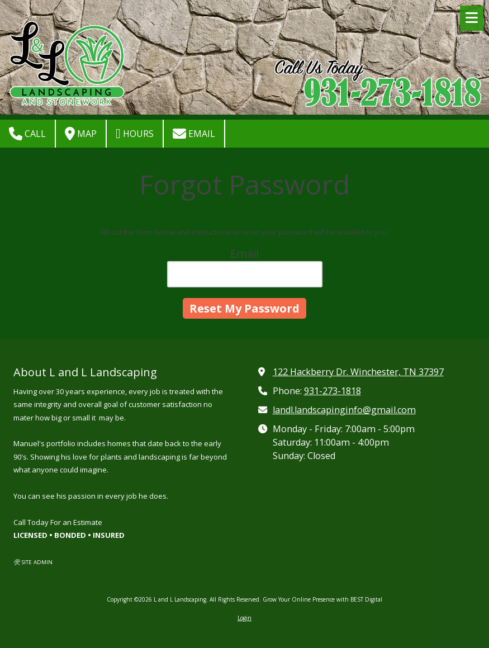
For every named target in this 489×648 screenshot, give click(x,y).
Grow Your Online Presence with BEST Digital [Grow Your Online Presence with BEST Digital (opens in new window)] (322, 599)
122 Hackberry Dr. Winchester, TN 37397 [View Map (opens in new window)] (358, 372)
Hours (135, 133)
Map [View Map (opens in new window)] (81, 133)
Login (244, 618)
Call (27, 133)
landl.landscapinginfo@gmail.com (344, 410)
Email (194, 133)
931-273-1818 (332, 391)
